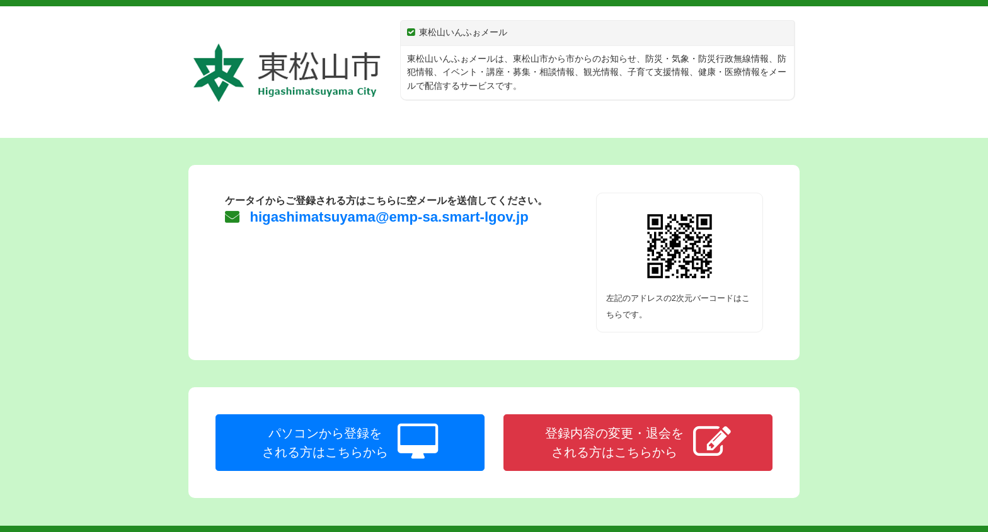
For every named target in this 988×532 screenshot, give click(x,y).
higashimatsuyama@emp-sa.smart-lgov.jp (387, 217)
